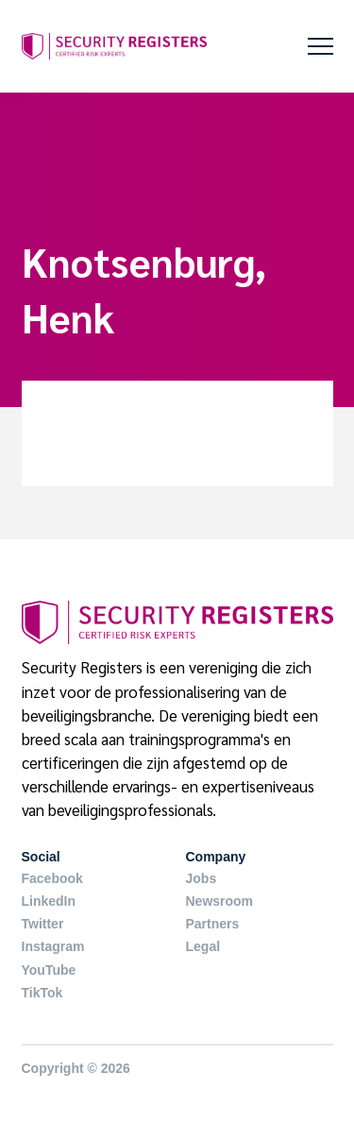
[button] (320, 47)
